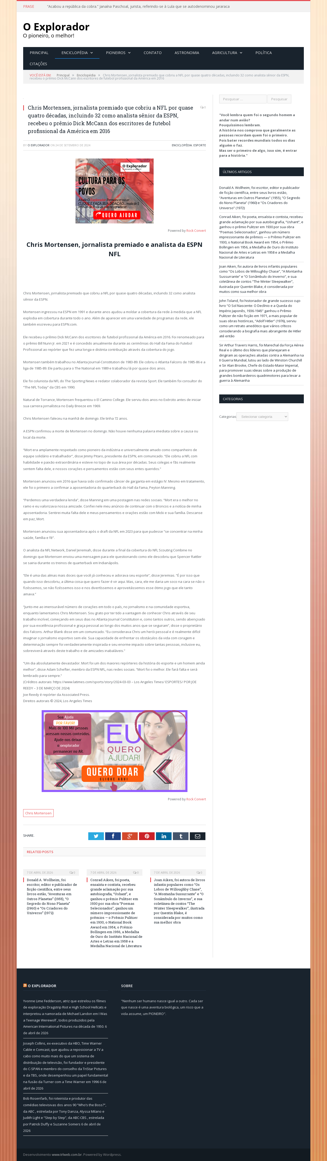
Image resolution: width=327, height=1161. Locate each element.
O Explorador (38, 145)
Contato (153, 52)
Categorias (227, 416)
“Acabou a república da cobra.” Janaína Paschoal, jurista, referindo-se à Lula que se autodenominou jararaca (138, 6)
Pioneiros (115, 52)
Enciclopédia (74, 52)
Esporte (199, 145)
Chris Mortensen (38, 813)
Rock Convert (196, 230)
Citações (38, 63)
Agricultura (224, 52)
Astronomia (187, 52)
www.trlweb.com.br (67, 1154)
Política (263, 52)
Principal (39, 52)
